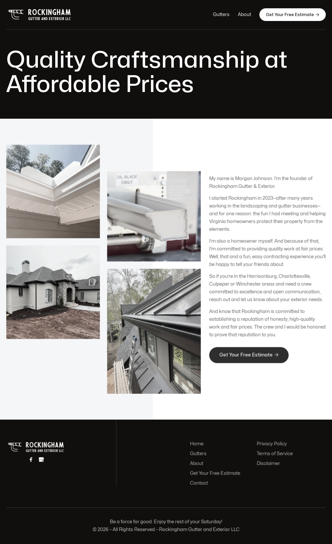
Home (197, 444)
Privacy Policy (271, 444)
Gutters (221, 14)
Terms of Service (274, 453)
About (244, 14)
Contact (200, 483)
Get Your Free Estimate (292, 14)
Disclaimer (268, 463)
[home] (39, 14)
